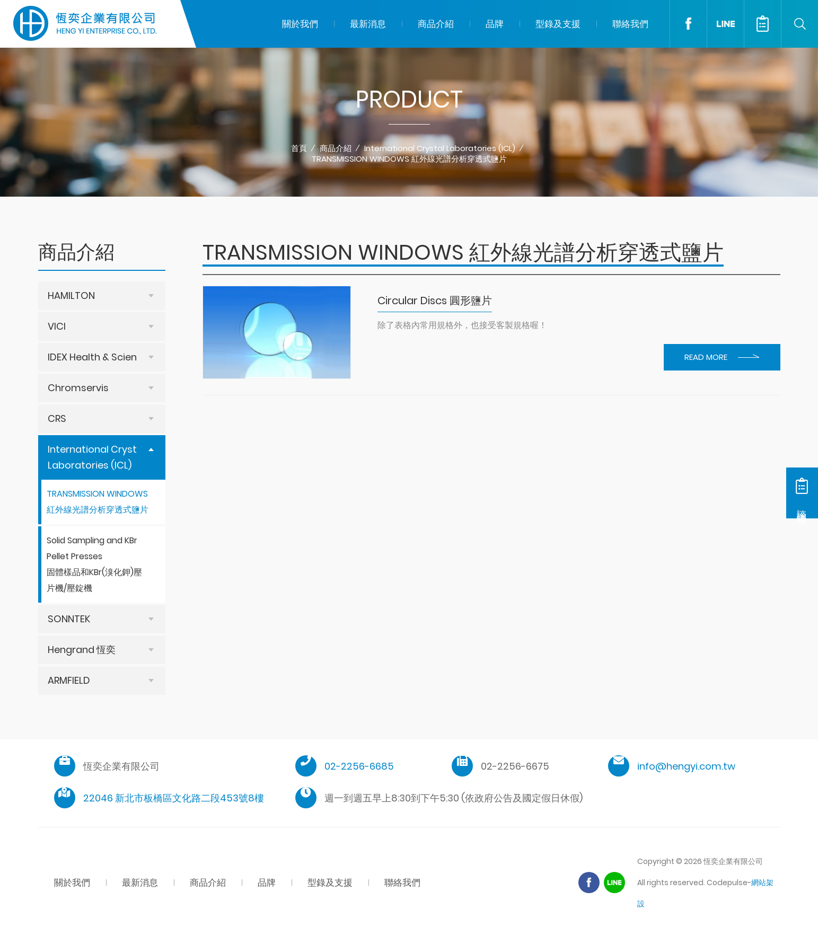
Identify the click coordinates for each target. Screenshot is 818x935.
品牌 (495, 23)
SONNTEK (69, 618)
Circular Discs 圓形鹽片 (434, 300)
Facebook (688, 24)
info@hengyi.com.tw (686, 766)
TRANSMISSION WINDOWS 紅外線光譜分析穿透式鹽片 (409, 159)
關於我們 (300, 23)
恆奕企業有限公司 (84, 23)
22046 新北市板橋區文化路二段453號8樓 (173, 798)
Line (614, 882)
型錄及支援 (557, 23)
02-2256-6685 (359, 766)
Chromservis (78, 387)
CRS (57, 418)
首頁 (299, 148)
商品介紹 (436, 23)
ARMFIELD (69, 680)
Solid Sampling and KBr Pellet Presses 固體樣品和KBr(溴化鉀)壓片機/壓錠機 (94, 564)
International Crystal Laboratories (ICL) (439, 148)
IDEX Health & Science (98, 357)
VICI (57, 326)
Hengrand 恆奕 (82, 649)
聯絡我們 (630, 23)
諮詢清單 (762, 24)
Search (799, 24)
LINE (725, 24)
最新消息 (368, 23)
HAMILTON (71, 295)
